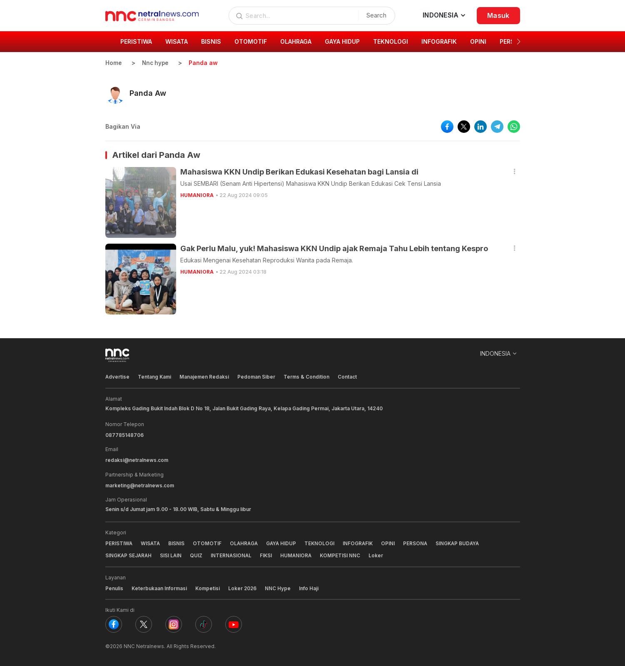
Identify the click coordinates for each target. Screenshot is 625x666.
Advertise (117, 377)
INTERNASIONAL (233, 554)
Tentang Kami (155, 377)
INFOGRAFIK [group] (439, 41)
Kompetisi (209, 587)
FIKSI (269, 554)
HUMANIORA (197, 195)
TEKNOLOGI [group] (390, 41)
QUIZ (198, 554)
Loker (380, 554)
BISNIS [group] (211, 41)
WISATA (151, 542)
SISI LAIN (173, 554)
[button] (518, 41)
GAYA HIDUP (284, 542)
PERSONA (420, 542)
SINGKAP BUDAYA (463, 542)
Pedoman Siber (258, 377)
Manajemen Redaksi (206, 377)
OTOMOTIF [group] (250, 41)
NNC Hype (280, 587)
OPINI (393, 542)
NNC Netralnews (144, 645)
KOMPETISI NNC (344, 554)
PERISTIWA (119, 542)
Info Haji (311, 587)
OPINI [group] (478, 41)
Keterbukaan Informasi (160, 587)
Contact (349, 377)
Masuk (498, 15)
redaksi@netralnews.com (137, 459)
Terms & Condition (309, 377)
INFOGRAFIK (362, 542)
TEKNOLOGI (323, 542)
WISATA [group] (176, 41)
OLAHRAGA (245, 542)
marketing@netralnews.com (140, 484)
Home (113, 62)
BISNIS (177, 542)
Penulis (114, 587)
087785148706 (124, 435)
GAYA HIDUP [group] (342, 41)
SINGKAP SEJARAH (129, 554)
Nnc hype (156, 62)
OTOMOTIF (208, 542)
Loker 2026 (244, 587)
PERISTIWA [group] (136, 41)
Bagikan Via (122, 126)
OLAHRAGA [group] (295, 41)
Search (375, 15)
